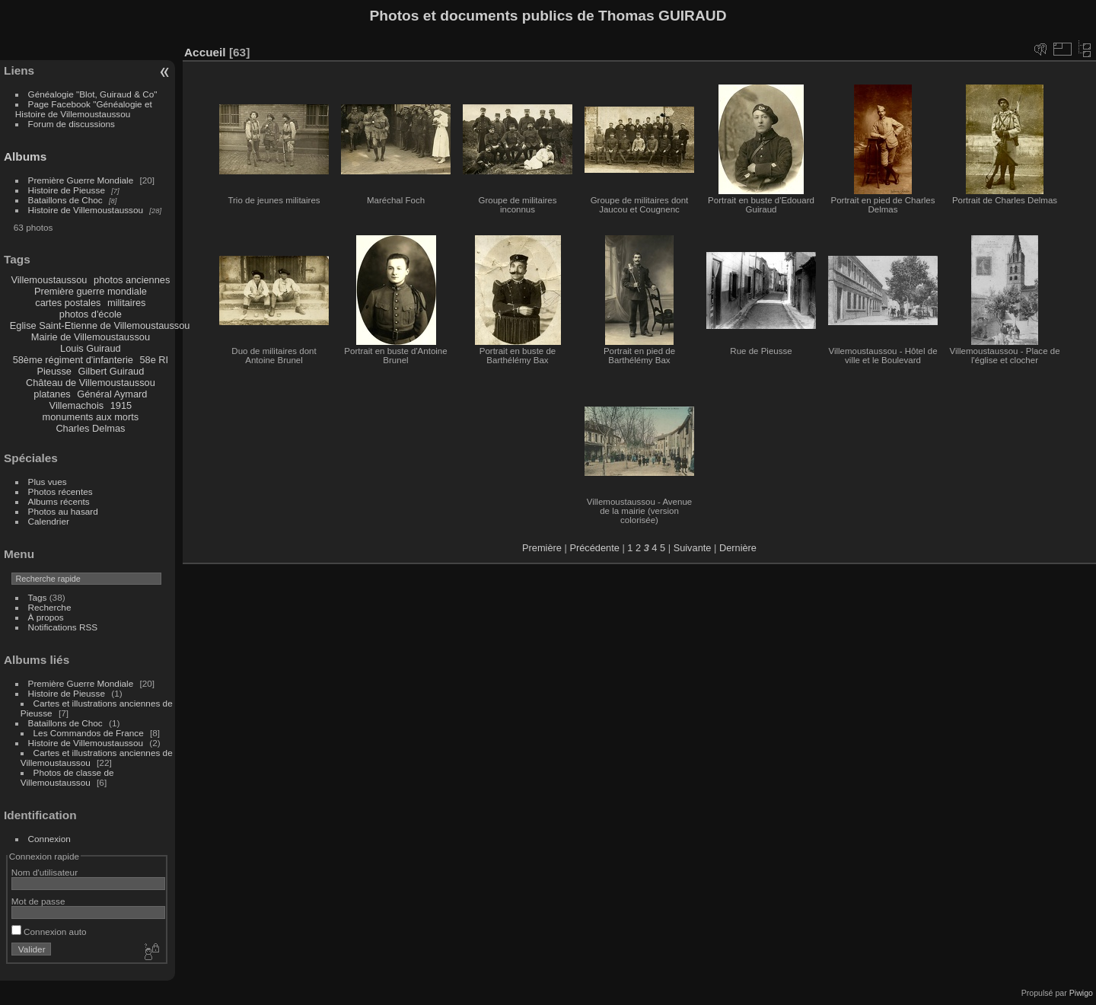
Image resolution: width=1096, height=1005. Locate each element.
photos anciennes (132, 280)
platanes (51, 394)
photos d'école (90, 314)
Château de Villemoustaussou (90, 382)
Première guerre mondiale (90, 291)
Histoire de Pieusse (66, 190)
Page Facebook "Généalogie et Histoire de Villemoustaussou (83, 109)
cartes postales (67, 302)
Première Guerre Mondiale (81, 180)
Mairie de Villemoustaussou (90, 337)
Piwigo (1081, 992)
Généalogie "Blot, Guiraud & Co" (93, 94)
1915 (121, 405)
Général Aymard (112, 394)
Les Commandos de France (88, 733)
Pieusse (54, 371)
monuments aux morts (91, 417)
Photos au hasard (63, 511)
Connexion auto (49, 931)
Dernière (738, 548)
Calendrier (48, 521)
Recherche (50, 607)
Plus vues (47, 482)
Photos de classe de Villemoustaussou (67, 777)
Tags (37, 597)
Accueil (205, 52)
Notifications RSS (63, 627)
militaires (126, 302)
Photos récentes (60, 491)
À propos (46, 617)
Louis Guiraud (90, 348)
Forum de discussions (71, 124)
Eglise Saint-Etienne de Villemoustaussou (100, 325)
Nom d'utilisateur (44, 872)
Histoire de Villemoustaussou (86, 210)
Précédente (594, 548)
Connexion (49, 839)
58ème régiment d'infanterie (73, 359)
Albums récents (59, 501)
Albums (25, 156)
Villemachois (76, 405)
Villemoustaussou (49, 280)
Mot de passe (38, 901)
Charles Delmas (90, 428)
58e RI (153, 359)
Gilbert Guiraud (111, 371)
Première (542, 548)
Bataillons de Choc (65, 200)
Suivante (693, 548)
